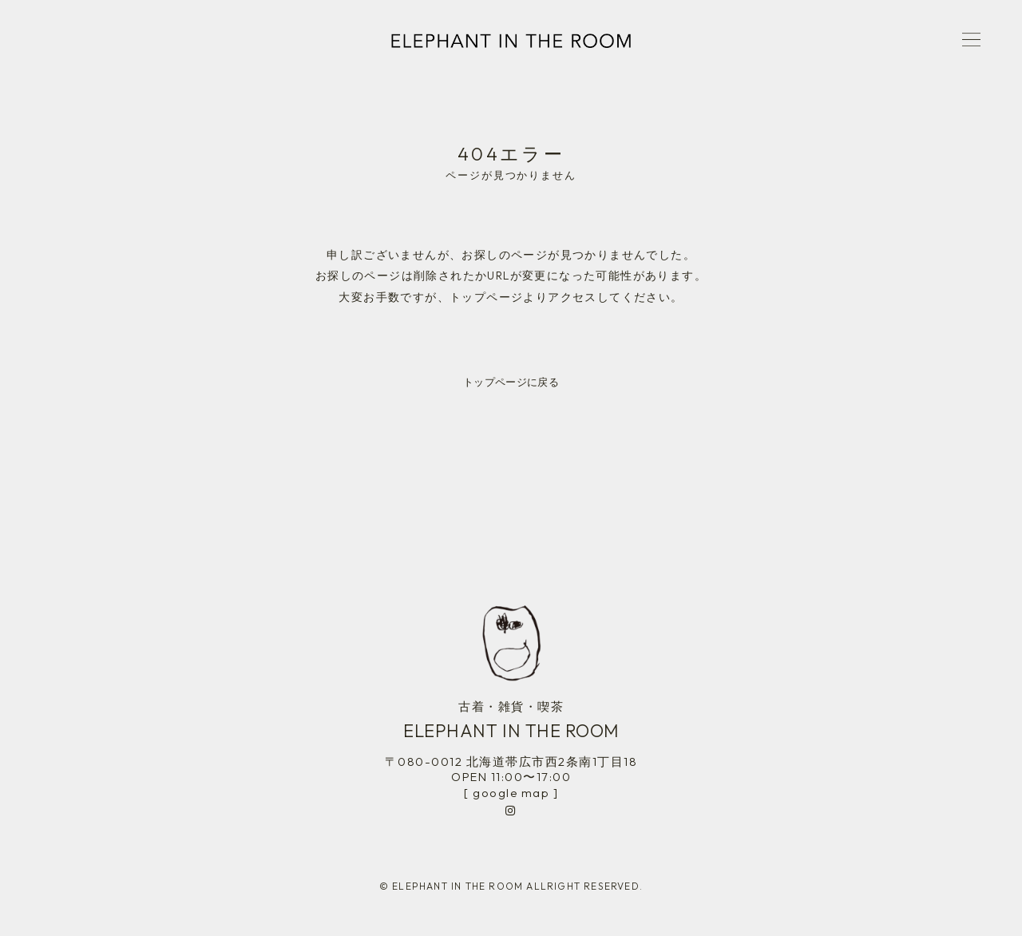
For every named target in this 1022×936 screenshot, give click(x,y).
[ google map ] (511, 792)
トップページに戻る (511, 381)
